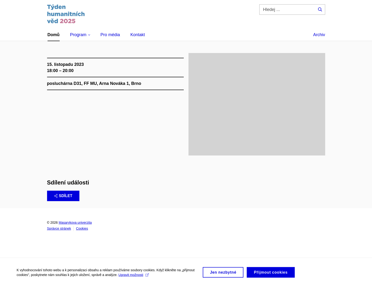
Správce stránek (59, 228)
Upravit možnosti (133, 276)
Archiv (319, 34)
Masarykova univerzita (75, 222)
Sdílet (63, 196)
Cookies (82, 228)
